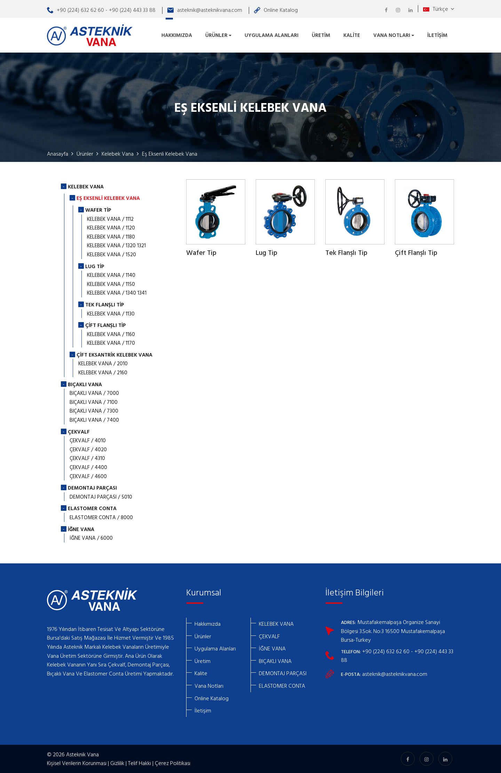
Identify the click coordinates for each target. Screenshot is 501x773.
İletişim (437, 35)
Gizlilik (117, 763)
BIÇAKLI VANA (275, 661)
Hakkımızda (176, 35)
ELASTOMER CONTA (282, 685)
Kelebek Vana (118, 153)
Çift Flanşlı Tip (416, 253)
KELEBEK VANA (276, 623)
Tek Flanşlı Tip (346, 253)
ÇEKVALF (269, 636)
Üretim (321, 35)
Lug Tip (266, 253)
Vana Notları (393, 35)
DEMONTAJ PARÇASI (283, 673)
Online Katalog (276, 10)
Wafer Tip (201, 253)
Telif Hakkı (139, 763)
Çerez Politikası (172, 763)
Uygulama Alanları (272, 35)
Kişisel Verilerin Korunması (76, 763)
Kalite (351, 35)
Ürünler (218, 35)
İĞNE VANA (272, 648)
